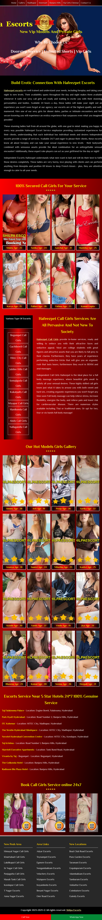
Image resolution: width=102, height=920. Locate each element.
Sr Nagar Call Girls (13, 868)
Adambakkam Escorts (80, 873)
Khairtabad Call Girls (14, 857)
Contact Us (86, 3)
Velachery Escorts (46, 873)
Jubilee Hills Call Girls (18, 372)
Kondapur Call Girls (14, 885)
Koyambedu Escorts (47, 885)
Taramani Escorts (78, 862)
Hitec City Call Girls (18, 360)
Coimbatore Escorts (79, 890)
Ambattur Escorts (78, 885)
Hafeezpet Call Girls (47, 339)
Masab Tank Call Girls (15, 879)
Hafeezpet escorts (13, 90)
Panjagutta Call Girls (14, 873)
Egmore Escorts (44, 862)
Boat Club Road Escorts (81, 851)
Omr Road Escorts (46, 896)
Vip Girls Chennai (71, 3)
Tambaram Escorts (78, 879)
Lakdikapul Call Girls (14, 862)
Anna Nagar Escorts (14, 896)
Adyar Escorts (44, 851)
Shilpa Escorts (73, 910)
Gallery (22, 3)
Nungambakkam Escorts (49, 868)
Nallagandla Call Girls (18, 429)
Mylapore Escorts (45, 879)
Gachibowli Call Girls (18, 349)
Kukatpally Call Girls (18, 395)
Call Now (25, 917)
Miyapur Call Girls (18, 403)
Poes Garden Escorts (79, 857)
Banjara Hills (55, 3)
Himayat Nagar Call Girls (16, 851)
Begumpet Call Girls (18, 338)
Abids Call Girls (18, 420)
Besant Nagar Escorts (47, 890)
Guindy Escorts (77, 896)
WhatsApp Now (76, 917)
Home (13, 3)
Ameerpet (43, 3)
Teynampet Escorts (46, 857)
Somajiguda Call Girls (18, 383)
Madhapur (31, 3)
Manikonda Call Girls (18, 412)
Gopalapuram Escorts (80, 868)
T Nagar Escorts (12, 890)
